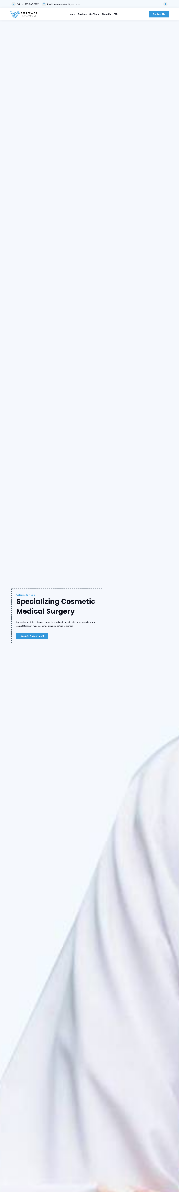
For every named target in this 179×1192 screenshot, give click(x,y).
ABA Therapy (89, 476)
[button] (88, 404)
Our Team (94, 14)
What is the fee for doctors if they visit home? (129, 618)
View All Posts (89, 1036)
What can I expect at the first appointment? (129, 574)
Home (72, 14)
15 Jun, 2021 (36, 963)
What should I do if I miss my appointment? (129, 610)
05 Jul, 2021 (89, 997)
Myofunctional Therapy (37, 476)
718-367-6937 (32, 4)
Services (82, 14)
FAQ (115, 14)
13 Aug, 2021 (142, 963)
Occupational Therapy (141, 476)
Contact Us (159, 14)
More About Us (23, 237)
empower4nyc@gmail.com (67, 4)
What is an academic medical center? (129, 626)
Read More (37, 510)
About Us (106, 14)
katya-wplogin (22, 963)
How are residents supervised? (129, 635)
